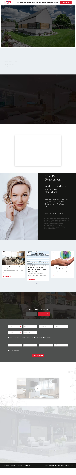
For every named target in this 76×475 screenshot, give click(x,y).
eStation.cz (27, 470)
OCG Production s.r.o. (17, 470)
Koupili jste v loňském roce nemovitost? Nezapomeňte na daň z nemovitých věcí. (37, 274)
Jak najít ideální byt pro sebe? (11, 272)
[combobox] (15, 331)
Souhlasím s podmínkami (14, 355)
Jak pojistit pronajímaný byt (60, 273)
